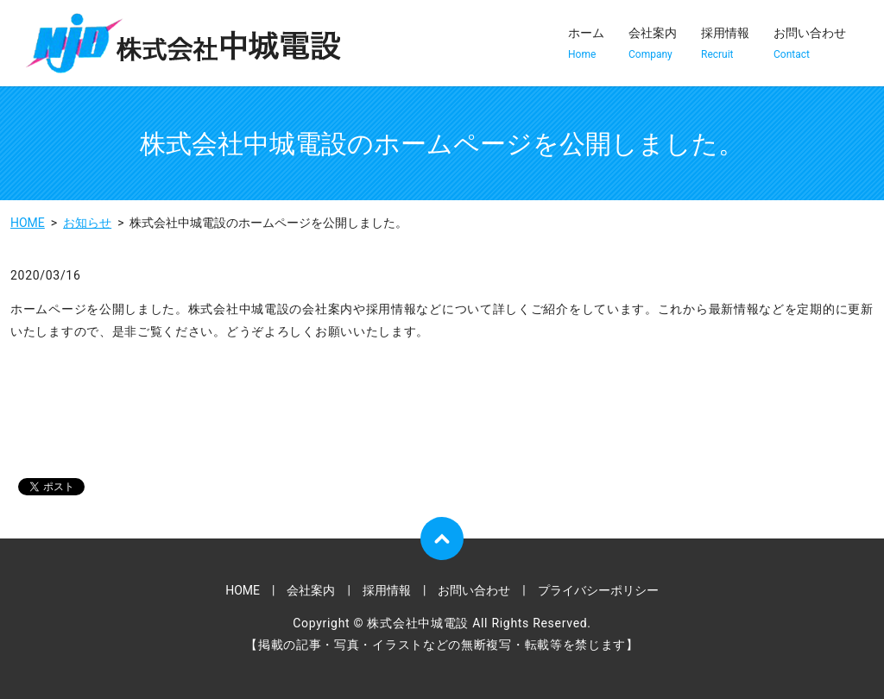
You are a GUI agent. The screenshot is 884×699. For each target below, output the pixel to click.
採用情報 (725, 44)
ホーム (586, 44)
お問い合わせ (810, 44)
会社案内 (652, 44)
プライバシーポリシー (598, 590)
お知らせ (87, 223)
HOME (27, 223)
